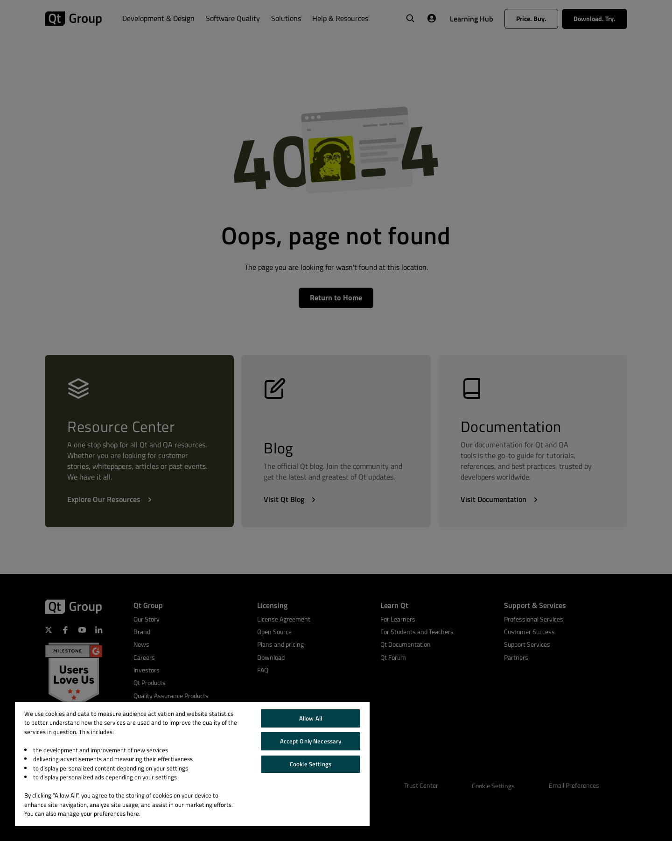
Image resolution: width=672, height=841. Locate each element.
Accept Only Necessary (311, 741)
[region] (192, 764)
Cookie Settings (310, 764)
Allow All (310, 718)
